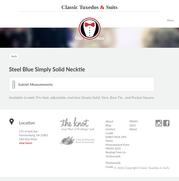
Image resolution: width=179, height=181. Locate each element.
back (14, 56)
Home (109, 140)
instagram (158, 123)
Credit (109, 133)
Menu (170, 20)
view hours (25, 143)
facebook (166, 123)
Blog (108, 125)
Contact (110, 129)
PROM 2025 (113, 148)
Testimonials (113, 156)
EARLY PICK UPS (116, 137)
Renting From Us (116, 152)
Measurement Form (117, 144)
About (109, 121)
